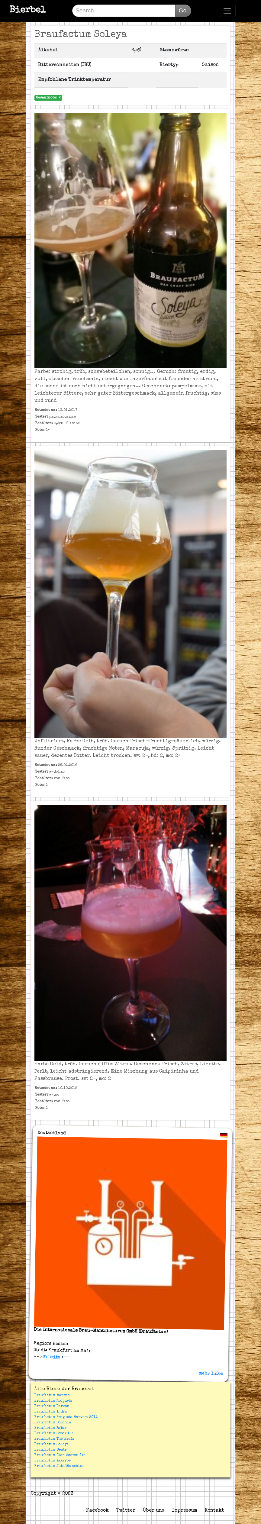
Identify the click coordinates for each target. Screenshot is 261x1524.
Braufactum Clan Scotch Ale (59, 1455)
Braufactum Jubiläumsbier (59, 1466)
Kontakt (214, 1510)
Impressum (184, 1510)
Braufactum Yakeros (52, 1461)
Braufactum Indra (50, 1412)
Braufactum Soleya (51, 1444)
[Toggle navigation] (227, 11)
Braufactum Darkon (51, 1406)
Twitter (125, 1510)
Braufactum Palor (50, 1428)
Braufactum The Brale (54, 1439)
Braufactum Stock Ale (54, 1433)
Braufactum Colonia (52, 1423)
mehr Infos (211, 1373)
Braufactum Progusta (53, 1401)
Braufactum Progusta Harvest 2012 (66, 1417)
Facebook (97, 1510)
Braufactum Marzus (51, 1395)
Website (51, 1357)
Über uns (153, 1510)
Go (182, 10)
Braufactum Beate (50, 1450)
